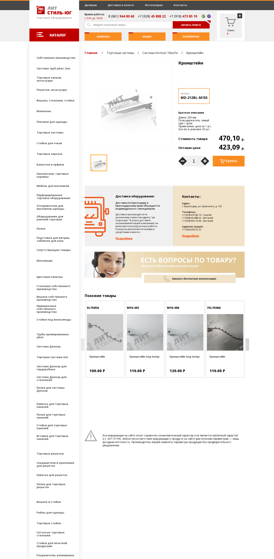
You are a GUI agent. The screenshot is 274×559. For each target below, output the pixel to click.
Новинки (97, 35)
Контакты (180, 5)
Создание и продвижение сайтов (61, 534)
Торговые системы (120, 53)
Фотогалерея (154, 5)
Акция (140, 35)
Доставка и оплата (121, 5)
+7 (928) (152, 16)
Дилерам (91, 5)
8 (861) (121, 16)
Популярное (186, 35)
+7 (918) (183, 16)
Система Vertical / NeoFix (160, 53)
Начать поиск (195, 24)
